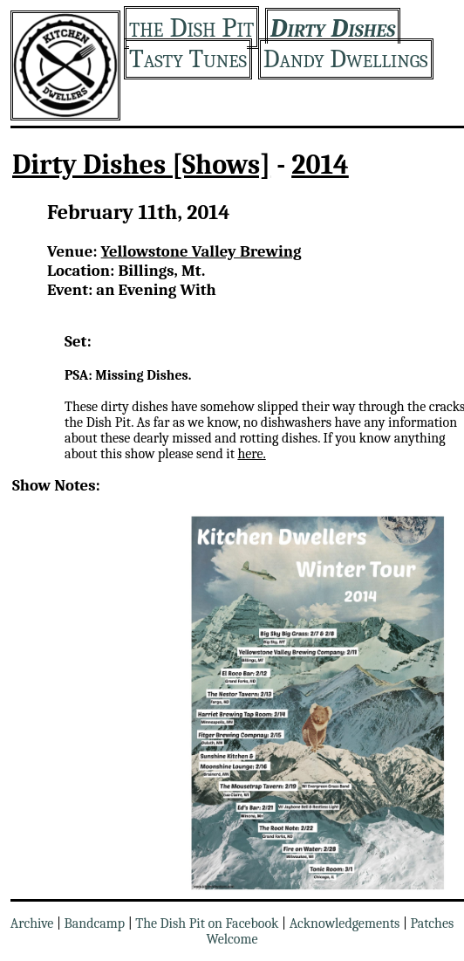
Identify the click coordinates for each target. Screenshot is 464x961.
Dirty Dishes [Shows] (141, 164)
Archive (32, 923)
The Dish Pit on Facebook (206, 923)
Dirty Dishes (332, 28)
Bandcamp (95, 923)
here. (251, 454)
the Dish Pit (191, 27)
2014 (320, 164)
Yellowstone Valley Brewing (201, 251)
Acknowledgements (345, 923)
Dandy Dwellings (345, 59)
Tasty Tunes (188, 59)
